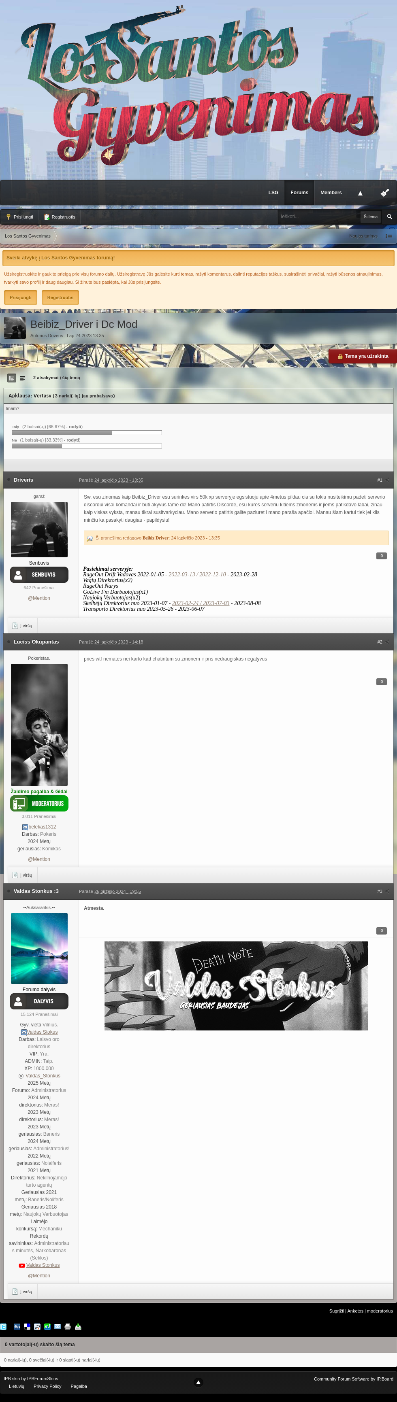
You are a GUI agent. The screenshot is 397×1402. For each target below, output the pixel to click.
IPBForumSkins (42, 1378)
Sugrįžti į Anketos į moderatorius (361, 1311)
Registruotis (59, 217)
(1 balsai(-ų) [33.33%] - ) (50, 440)
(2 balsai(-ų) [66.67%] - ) (52, 426)
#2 (384, 641)
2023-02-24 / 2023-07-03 (201, 603)
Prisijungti (19, 217)
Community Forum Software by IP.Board (353, 1379)
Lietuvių (16, 1386)
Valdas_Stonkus (43, 1076)
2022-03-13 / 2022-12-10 (197, 574)
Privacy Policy (47, 1386)
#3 (384, 891)
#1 (384, 480)
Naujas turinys (363, 236)
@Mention (39, 598)
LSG (274, 192)
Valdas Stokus (42, 1032)
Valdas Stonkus (43, 1265)
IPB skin (12, 1378)
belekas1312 (42, 827)
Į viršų (22, 625)
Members (331, 192)
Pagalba (79, 1386)
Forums (299, 192)
